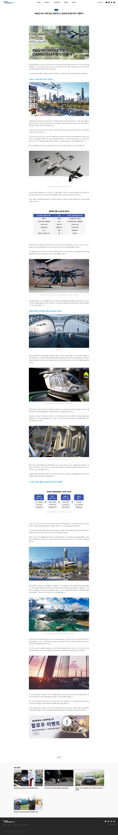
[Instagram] (109, 2)
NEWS (66, 2)
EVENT (74, 2)
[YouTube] (106, 2)
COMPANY (100, 2)
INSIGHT (47, 2)
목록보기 (59, 757)
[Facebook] (111, 2)
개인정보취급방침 (111, 824)
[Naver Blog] (114, 2)
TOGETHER (57, 2)
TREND (39, 2)
